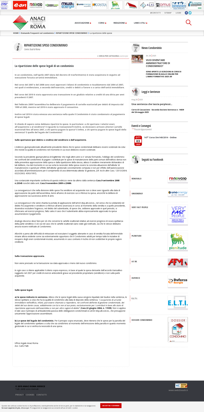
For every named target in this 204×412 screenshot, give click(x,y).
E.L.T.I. (135, 298)
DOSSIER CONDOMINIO (142, 319)
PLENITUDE (136, 235)
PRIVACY (19, 394)
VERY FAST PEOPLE (140, 207)
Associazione (82, 22)
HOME (16, 33)
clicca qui (25, 408)
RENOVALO (136, 178)
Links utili (139, 22)
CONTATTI (41, 394)
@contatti (155, 13)
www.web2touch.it (178, 390)
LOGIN (178, 13)
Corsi (101, 22)
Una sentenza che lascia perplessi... (151, 104)
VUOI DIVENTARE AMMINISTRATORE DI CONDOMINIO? (158, 63)
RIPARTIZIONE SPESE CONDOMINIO (71, 33)
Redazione (119, 22)
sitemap (167, 13)
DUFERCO (136, 277)
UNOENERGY (137, 193)
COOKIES (30, 394)
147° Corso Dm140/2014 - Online (160, 137)
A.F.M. (134, 261)
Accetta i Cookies (110, 405)
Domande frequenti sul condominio (37, 33)
